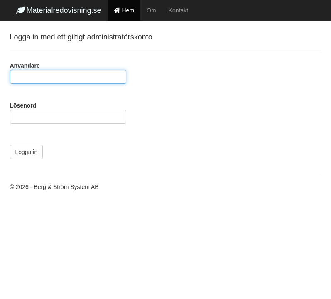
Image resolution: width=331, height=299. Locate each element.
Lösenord (23, 105)
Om (151, 10)
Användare (25, 65)
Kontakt (178, 10)
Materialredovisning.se (58, 10)
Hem (124, 10)
